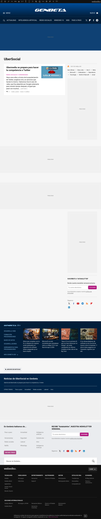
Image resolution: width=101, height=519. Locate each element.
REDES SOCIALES (45, 20)
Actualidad (28, 389)
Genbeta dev (12, 325)
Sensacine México (36, 503)
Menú (8, 13)
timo (52, 389)
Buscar (93, 461)
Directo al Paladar (50, 478)
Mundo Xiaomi (9, 491)
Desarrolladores (10, 344)
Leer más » (24, 88)
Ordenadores (82, 72)
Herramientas (9, 438)
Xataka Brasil (8, 506)
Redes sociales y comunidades (17, 74)
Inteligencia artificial (39, 433)
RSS (87, 303)
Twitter (86, 20)
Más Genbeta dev (10, 354)
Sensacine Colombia (34, 506)
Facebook (93, 20)
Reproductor (91, 72)
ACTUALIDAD (11, 20)
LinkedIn (69, 307)
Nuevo (92, 13)
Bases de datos (9, 340)
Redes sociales (37, 389)
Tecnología (73, 74)
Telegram (97, 20)
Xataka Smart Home (8, 487)
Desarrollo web (10, 331)
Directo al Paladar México (50, 504)
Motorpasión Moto (63, 481)
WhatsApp (23, 445)
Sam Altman (70, 70)
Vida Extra (21, 481)
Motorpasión (62, 478)
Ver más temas (10, 452)
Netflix (6, 445)
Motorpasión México (62, 504)
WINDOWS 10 (59, 20)
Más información (53, 517)
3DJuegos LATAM (23, 503)
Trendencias (75, 478)
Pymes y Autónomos (88, 481)
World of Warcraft (84, 74)
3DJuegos (21, 478)
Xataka (6, 478)
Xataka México (9, 503)
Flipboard (90, 20)
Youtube (78, 303)
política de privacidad (76, 438)
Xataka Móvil (8, 481)
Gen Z (88, 70)
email (93, 74)
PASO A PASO (76, 20)
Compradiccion (76, 484)
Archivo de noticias (13, 369)
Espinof (33, 481)
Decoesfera (75, 481)
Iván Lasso (15, 92)
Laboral (46, 389)
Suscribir (92, 287)
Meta (94, 70)
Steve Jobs (80, 70)
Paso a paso (18, 389)
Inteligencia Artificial (39, 446)
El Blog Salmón (89, 478)
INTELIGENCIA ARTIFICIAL (27, 20)
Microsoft (72, 72)
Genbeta (51, 10)
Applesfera (8, 484)
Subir (91, 469)
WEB (67, 20)
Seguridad (23, 438)
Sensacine (34, 478)
